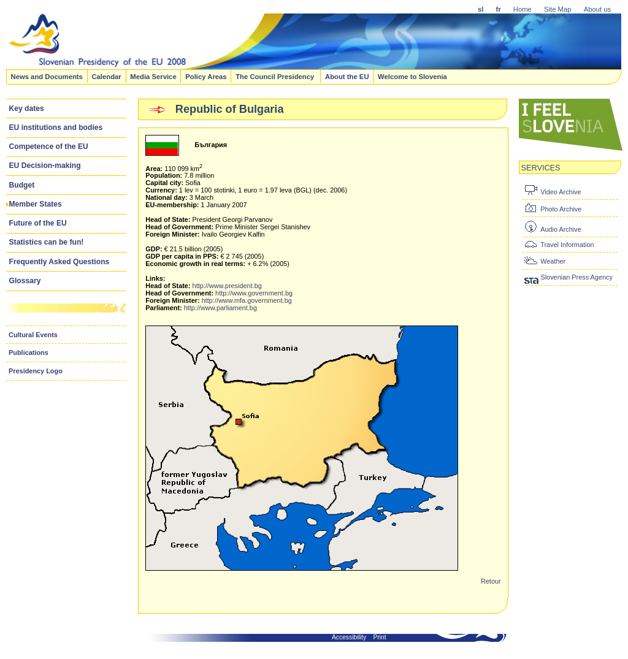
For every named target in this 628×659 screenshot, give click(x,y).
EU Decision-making (45, 165)
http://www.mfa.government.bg (247, 300)
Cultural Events (33, 334)
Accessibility (349, 637)
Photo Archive (560, 209)
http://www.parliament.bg (220, 307)
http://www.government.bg (254, 293)
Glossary (25, 280)
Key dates (26, 108)
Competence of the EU (48, 146)
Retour (491, 581)
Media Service (153, 76)
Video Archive (560, 192)
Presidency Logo (36, 371)
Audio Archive (560, 229)
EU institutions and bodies (56, 127)
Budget (22, 185)
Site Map (558, 9)
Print (379, 637)
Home (522, 9)
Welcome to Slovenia (412, 76)
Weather (552, 261)
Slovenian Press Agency (576, 277)
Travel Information (567, 244)
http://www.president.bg (227, 285)
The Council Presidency (276, 76)
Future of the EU (38, 223)
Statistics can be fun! (46, 242)
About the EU (347, 76)
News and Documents (46, 76)
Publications (28, 352)
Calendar (106, 76)
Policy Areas (205, 76)
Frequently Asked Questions (59, 261)
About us (597, 9)
